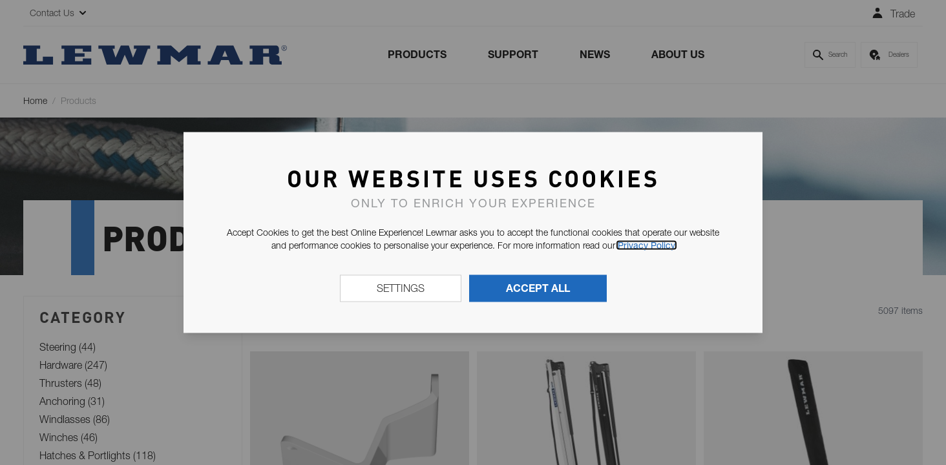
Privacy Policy (646, 245)
